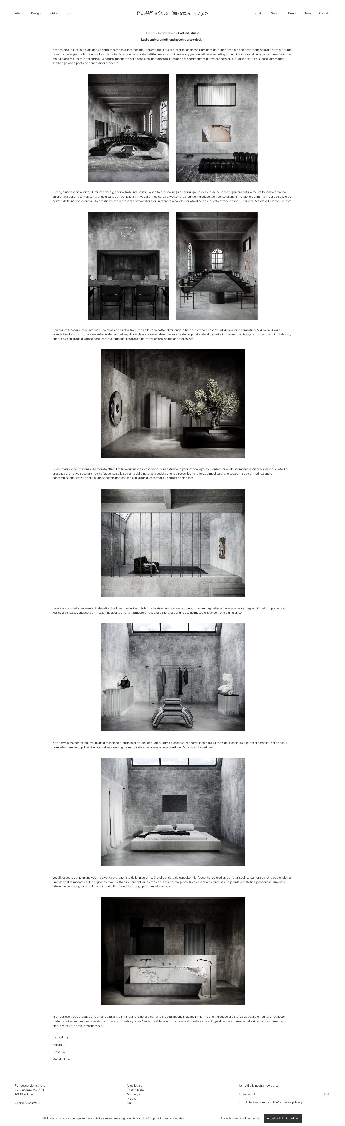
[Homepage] (172, 13)
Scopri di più (140, 1118)
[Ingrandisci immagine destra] (217, 128)
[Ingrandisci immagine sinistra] (128, 128)
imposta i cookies (172, 1118)
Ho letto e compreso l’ (260, 1102)
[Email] (279, 1094)
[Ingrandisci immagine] (173, 403)
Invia (327, 1094)
